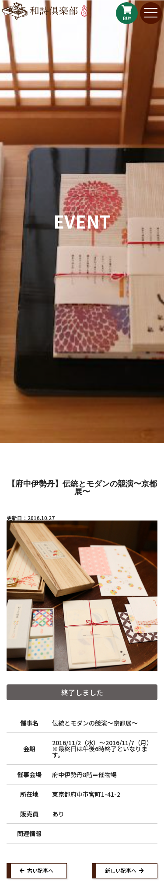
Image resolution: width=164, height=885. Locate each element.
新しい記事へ (120, 870)
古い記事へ (40, 870)
